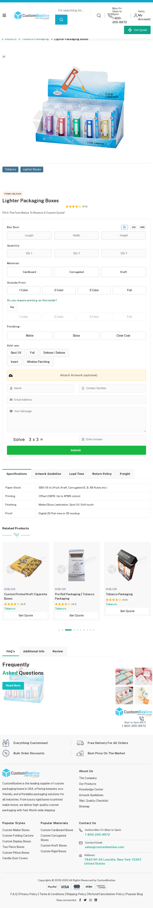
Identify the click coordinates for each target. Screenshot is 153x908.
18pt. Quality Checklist (93, 800)
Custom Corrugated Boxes (53, 837)
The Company (88, 778)
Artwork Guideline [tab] (48, 473)
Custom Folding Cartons (18, 835)
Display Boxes (10, 608)
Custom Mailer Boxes (16, 830)
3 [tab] (71, 630)
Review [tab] (58, 651)
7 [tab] (84, 630)
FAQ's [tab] (11, 651)
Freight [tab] (125, 473)
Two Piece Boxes (13, 846)
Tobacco (10, 169)
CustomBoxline (106, 880)
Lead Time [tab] (76, 473)
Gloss (76, 335)
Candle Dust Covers (15, 858)
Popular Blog (134, 894)
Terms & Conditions (51, 894)
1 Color (23, 290)
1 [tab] (59, 630)
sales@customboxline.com (104, 847)
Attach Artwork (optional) (52, 375)
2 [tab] (65, 630)
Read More (13, 685)
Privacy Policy (28, 894)
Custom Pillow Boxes (15, 852)
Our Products (87, 783)
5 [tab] (77, 630)
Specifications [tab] (17, 473)
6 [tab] (81, 630)
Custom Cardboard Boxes (57, 830)
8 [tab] (87, 630)
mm (142, 226)
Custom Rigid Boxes (53, 851)
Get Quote (137, 30)
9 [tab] (90, 630)
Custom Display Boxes (16, 841)
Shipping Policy (76, 894)
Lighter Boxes (32, 169)
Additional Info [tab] (33, 651)
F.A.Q (13, 894)
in (124, 226)
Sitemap (84, 806)
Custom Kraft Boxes (54, 845)
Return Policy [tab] (102, 473)
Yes (12, 307)
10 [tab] (94, 630)
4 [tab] (74, 630)
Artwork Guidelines (91, 795)
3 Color (94, 290)
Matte (30, 335)
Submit (76, 450)
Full (129, 290)
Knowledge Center (91, 789)
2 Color (59, 290)
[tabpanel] (74, 581)
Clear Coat (123, 335)
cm (134, 226)
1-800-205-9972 (97, 834)
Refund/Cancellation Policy (106, 894)
